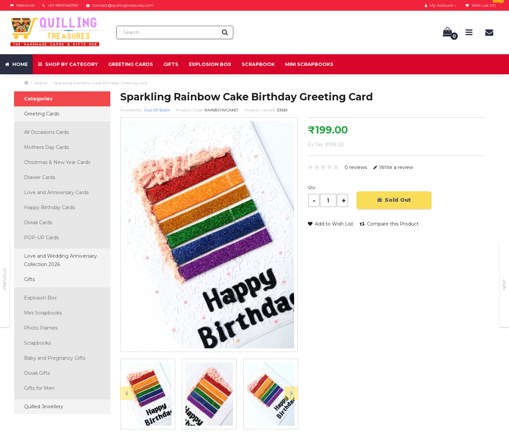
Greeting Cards (130, 64)
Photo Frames (40, 328)
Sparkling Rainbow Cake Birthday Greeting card (100, 82)
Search (40, 82)
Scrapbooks (37, 343)
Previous (4, 279)
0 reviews (356, 167)
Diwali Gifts (37, 373)
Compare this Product (389, 224)
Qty (311, 187)
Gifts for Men (39, 388)
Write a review (393, 167)
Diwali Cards (38, 223)
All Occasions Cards (46, 132)
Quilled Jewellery (43, 407)
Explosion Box (210, 64)
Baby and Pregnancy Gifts (54, 358)
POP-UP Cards (41, 238)
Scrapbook (258, 64)
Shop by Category (68, 64)
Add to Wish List (330, 224)
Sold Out (394, 200)
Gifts (170, 64)
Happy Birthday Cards (49, 207)
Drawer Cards (39, 177)
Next (504, 284)
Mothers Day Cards (46, 147)
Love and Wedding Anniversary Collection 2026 (60, 260)
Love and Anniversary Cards (56, 192)
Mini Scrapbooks (309, 64)
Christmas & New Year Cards (57, 162)
